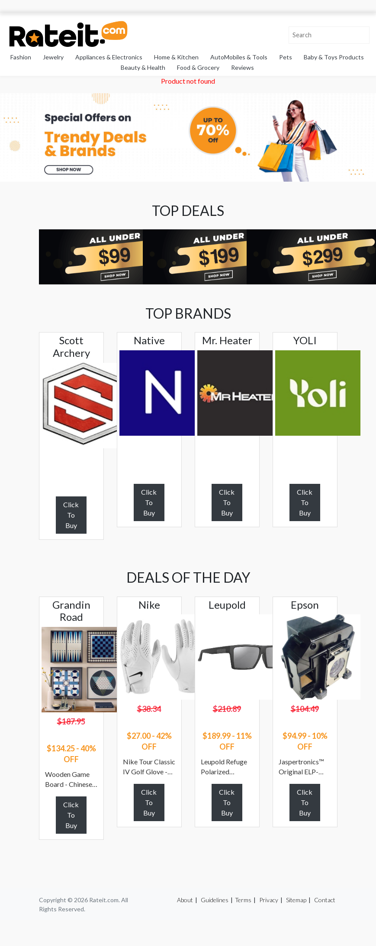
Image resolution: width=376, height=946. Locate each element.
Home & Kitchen (176, 57)
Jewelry (53, 57)
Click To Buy (71, 514)
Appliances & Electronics (108, 57)
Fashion (20, 57)
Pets (285, 57)
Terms (243, 900)
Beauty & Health (143, 67)
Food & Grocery (198, 67)
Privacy (268, 900)
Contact (324, 900)
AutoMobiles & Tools (238, 57)
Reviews (242, 67)
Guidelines (214, 900)
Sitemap (296, 900)
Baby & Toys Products (334, 57)
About (185, 900)
